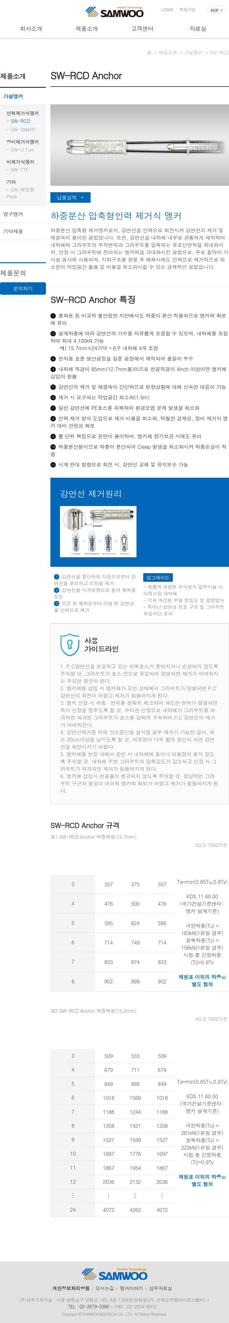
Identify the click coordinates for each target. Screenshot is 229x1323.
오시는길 (104, 1288)
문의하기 (23, 288)
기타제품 (13, 231)
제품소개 (87, 28)
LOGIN (167, 9)
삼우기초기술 (114, 11)
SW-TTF (19, 169)
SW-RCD (20, 120)
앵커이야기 (131, 1288)
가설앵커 (13, 96)
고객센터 (142, 28)
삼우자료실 (160, 1288)
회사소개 (31, 28)
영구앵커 (13, 214)
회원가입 (188, 9)
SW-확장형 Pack (20, 193)
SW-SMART (23, 129)
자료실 (197, 28)
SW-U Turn (22, 149)
